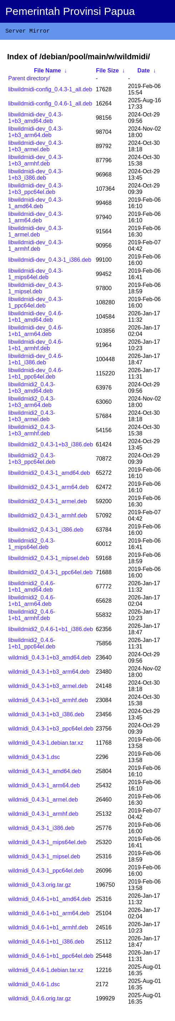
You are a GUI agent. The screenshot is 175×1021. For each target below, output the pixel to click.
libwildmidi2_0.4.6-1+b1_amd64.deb (31, 588)
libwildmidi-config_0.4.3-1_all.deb (50, 91)
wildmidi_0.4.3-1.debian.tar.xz (45, 744)
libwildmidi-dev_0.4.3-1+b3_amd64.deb (35, 119)
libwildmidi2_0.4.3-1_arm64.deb (48, 488)
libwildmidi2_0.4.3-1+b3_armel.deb (31, 417)
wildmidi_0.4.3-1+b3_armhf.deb (48, 702)
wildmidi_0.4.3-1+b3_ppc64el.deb (50, 730)
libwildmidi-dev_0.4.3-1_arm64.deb (35, 218)
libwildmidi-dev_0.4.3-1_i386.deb (49, 261)
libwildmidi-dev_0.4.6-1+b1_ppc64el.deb (35, 375)
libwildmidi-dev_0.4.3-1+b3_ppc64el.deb (35, 190)
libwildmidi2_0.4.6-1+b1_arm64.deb (31, 602)
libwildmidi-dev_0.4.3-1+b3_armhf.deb (35, 162)
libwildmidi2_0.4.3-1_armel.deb (47, 503)
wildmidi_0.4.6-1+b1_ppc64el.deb (50, 957)
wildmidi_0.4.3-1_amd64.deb (44, 773)
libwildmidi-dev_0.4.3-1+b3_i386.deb (35, 176)
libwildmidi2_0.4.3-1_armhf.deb (47, 517)
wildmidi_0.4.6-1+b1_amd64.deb (49, 900)
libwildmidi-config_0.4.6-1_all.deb (50, 105)
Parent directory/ (29, 80)
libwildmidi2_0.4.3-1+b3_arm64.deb (31, 403)
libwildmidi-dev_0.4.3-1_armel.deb (35, 233)
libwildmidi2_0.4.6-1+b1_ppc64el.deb (31, 645)
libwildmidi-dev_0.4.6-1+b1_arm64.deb (35, 332)
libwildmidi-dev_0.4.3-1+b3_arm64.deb (35, 133)
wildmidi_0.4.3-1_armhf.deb (43, 815)
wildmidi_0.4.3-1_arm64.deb (44, 787)
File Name (47, 72)
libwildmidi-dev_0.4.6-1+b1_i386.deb (35, 360)
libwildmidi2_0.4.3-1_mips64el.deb (31, 545)
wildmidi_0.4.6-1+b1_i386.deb (46, 943)
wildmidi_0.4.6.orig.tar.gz (39, 1000)
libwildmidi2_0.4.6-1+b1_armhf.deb (31, 616)
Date (144, 72)
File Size (107, 72)
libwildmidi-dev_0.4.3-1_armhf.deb (35, 247)
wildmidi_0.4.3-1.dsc (34, 758)
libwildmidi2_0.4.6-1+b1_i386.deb (50, 631)
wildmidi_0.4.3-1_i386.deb (41, 829)
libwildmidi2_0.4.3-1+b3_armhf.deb (31, 431)
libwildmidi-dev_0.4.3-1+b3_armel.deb (35, 147)
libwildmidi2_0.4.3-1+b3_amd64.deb (31, 389)
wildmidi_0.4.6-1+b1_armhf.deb (48, 929)
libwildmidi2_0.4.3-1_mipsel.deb (48, 559)
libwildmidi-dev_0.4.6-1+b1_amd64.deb (35, 318)
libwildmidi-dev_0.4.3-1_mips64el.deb (35, 275)
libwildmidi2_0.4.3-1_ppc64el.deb (50, 574)
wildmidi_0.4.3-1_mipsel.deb (44, 858)
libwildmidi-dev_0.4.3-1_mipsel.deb (35, 289)
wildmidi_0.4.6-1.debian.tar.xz (45, 971)
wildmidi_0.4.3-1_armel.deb (43, 801)
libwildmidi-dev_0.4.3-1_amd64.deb (35, 204)
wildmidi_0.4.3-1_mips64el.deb (47, 844)
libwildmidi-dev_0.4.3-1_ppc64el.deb (35, 304)
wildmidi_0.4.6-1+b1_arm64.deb (48, 915)
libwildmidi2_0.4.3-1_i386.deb (45, 531)
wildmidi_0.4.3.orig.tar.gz (39, 886)
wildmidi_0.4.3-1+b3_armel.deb (48, 687)
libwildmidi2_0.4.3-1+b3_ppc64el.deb (31, 460)
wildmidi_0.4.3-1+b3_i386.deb (46, 716)
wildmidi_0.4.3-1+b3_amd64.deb (49, 659)
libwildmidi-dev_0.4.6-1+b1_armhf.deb (35, 346)
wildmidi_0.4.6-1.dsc (34, 986)
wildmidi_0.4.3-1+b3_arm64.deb (48, 673)
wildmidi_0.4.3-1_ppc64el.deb (46, 872)
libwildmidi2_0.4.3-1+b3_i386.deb (50, 446)
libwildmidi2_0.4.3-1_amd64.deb (49, 474)
